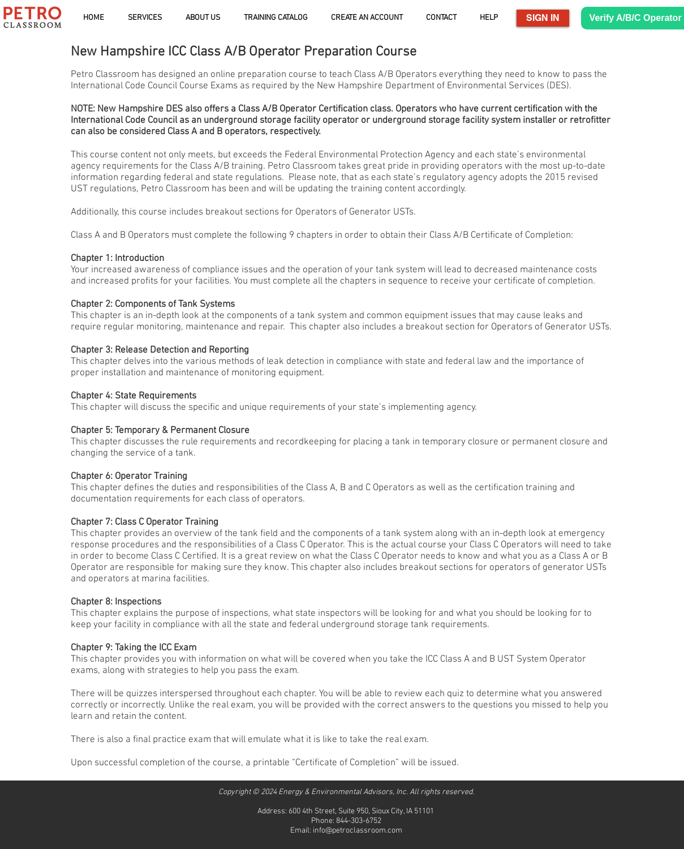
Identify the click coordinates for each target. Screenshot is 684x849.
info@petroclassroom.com (357, 830)
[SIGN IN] (543, 18)
